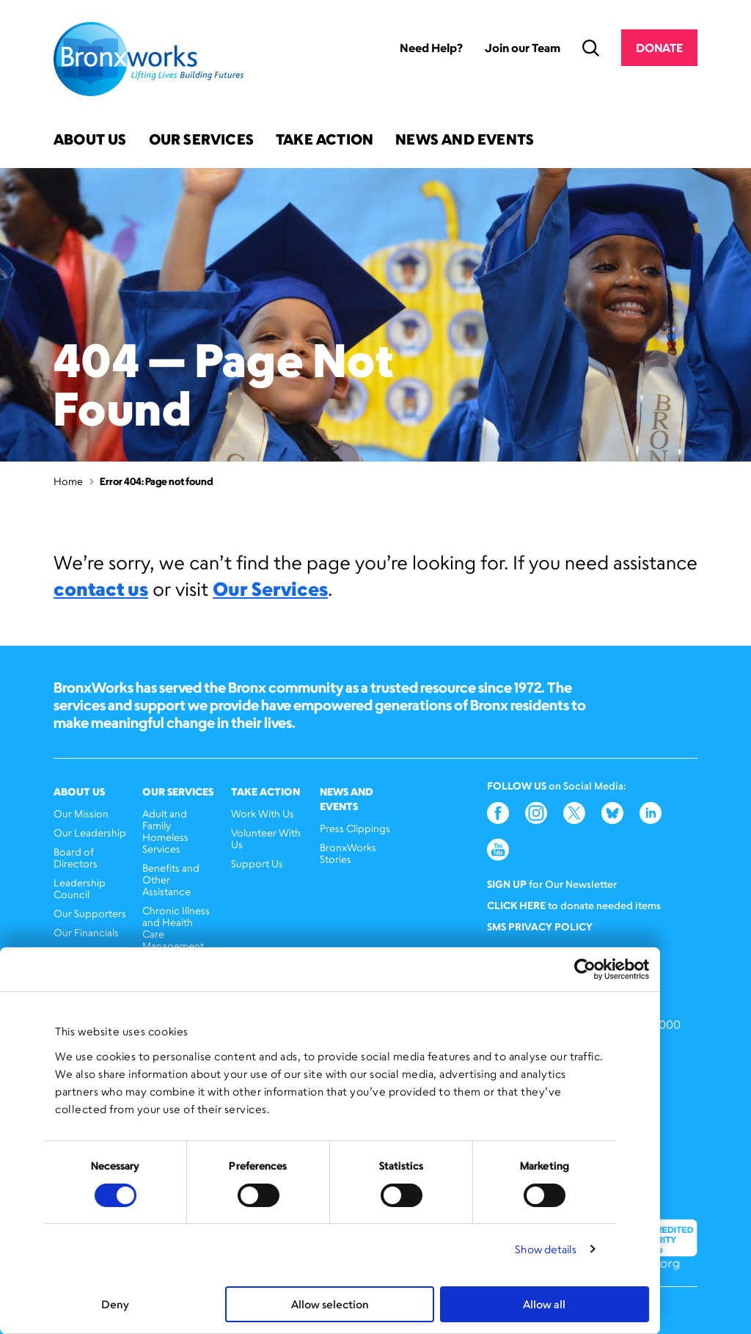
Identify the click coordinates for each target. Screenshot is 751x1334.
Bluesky (612, 813)
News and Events (464, 140)
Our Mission (81, 813)
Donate (659, 47)
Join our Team (522, 47)
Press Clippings (355, 828)
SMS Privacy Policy (540, 926)
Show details (545, 1249)
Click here (516, 905)
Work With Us (262, 813)
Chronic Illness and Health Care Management (176, 928)
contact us (101, 588)
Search (590, 48)
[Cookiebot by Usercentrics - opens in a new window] (585, 969)
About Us (90, 140)
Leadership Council (80, 888)
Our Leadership (90, 832)
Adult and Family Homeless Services (165, 831)
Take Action (324, 140)
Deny (115, 1304)
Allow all (544, 1304)
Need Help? (431, 47)
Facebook (498, 813)
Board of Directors (76, 857)
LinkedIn (651, 813)
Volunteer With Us (266, 838)
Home (68, 481)
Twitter (574, 813)
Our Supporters (90, 913)
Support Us (257, 863)
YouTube (498, 850)
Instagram (536, 813)
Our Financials (86, 932)
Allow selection (330, 1304)
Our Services (201, 140)
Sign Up (507, 884)
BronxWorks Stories (348, 853)
